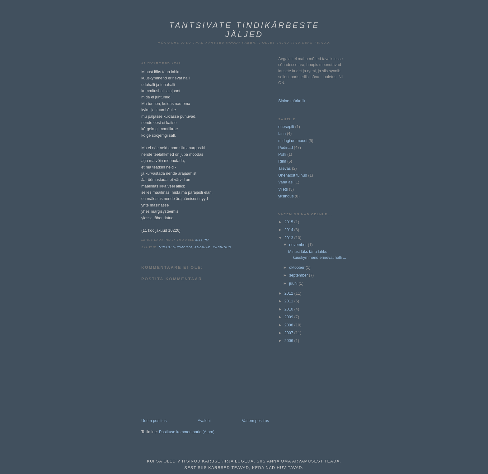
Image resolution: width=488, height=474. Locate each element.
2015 (289, 222)
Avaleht (204, 420)
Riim (282, 161)
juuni (293, 283)
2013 (289, 237)
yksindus (222, 247)
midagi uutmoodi (175, 247)
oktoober (297, 267)
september (299, 275)
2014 (289, 229)
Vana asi (285, 182)
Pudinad (203, 247)
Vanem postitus (255, 420)
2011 (289, 301)
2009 (289, 317)
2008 (289, 325)
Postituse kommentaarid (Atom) (186, 431)
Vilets (283, 189)
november (298, 244)
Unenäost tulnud (292, 175)
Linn (282, 133)
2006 (289, 340)
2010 (289, 309)
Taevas (284, 168)
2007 (289, 332)
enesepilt (286, 126)
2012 (289, 293)
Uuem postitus (154, 420)
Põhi (282, 154)
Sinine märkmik (291, 100)
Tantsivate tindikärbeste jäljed (244, 30)
